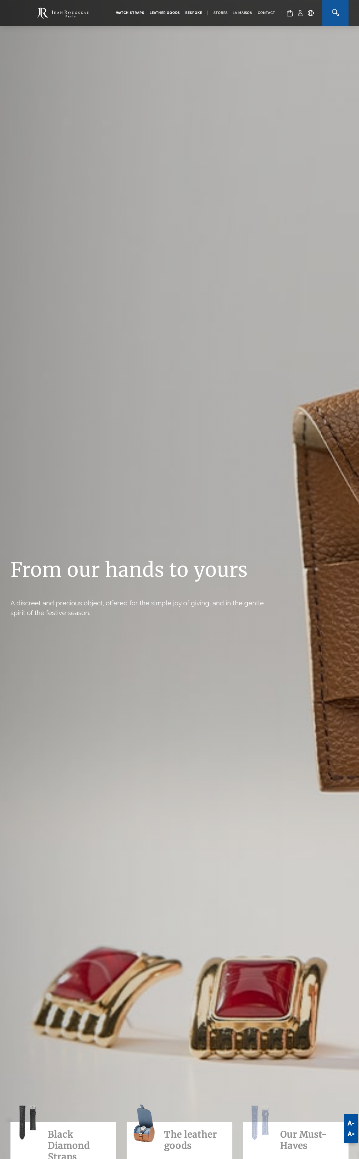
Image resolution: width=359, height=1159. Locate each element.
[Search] (335, 13)
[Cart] (290, 13)
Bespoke (193, 13)
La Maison (243, 13)
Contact (266, 13)
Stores (220, 13)
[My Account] (300, 13)
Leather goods (165, 13)
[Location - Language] (311, 13)
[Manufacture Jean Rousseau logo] (63, 13)
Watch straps (130, 13)
